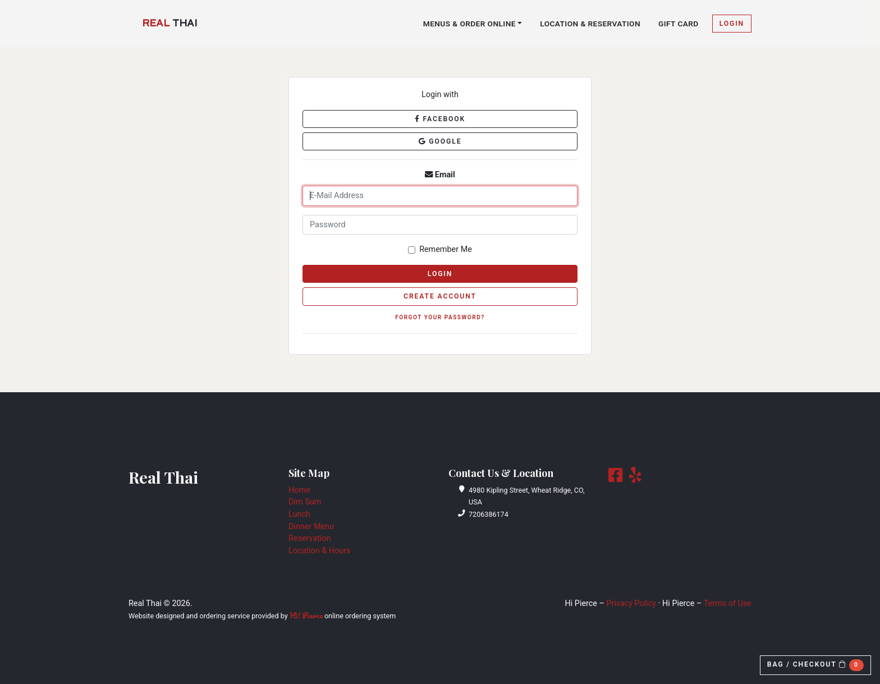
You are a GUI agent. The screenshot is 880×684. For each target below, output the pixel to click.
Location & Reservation (590, 23)
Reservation (309, 538)
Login (731, 23)
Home (299, 490)
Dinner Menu (311, 526)
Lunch (299, 514)
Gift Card (678, 23)
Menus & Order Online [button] (469, 23)
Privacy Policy (632, 603)
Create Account (440, 296)
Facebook (440, 119)
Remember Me (445, 249)
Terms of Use (727, 603)
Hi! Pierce (306, 615)
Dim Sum (304, 502)
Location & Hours (319, 551)
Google (440, 141)
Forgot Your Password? (440, 317)
